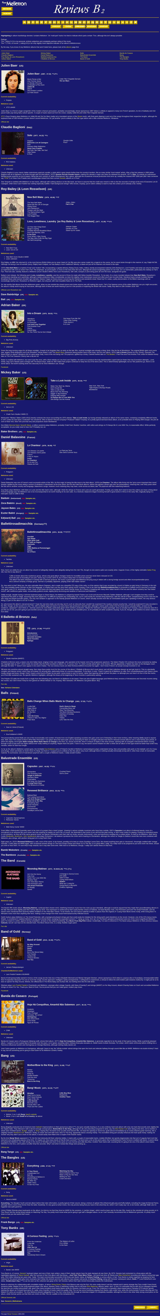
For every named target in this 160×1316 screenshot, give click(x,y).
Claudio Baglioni (7, 55)
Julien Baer (5, 53)
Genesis (63, 178)
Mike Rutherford (124, 1275)
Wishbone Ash (18, 1133)
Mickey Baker (46, 53)
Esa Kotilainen (50, 749)
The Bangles (124, 57)
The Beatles (110, 354)
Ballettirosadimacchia (48, 57)
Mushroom (18, 836)
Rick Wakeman (92, 1286)
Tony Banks (124, 59)
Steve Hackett (24, 1275)
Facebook (4, 367)
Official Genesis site (8, 1297)
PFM (6, 178)
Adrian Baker (6, 59)
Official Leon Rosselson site (11, 290)
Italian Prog (151, 570)
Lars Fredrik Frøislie (19, 985)
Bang (121, 55)
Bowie (80, 116)
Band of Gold (85, 59)
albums (69, 47)
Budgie (24, 1131)
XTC (2, 116)
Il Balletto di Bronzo (48, 59)
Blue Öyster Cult (121, 1129)
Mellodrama (17, 1301)
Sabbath (39, 1127)
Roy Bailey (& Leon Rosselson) (12, 57)
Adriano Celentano (12, 688)
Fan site (4, 684)
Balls (82, 53)
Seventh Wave (25, 425)
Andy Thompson (13, 1314)
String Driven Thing (58, 1284)
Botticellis (10, 836)
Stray (37, 1131)
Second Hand (14, 425)
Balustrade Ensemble (88, 55)
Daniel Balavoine (47, 55)
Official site (5, 122)
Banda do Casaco (126, 53)
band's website (31, 1114)
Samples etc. (33, 295)
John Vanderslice (29, 836)
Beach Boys (60, 352)
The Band (83, 57)
